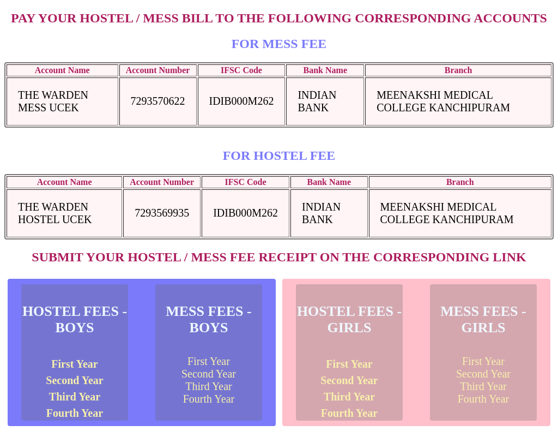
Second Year (74, 380)
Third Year (74, 397)
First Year (74, 364)
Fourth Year (74, 413)
